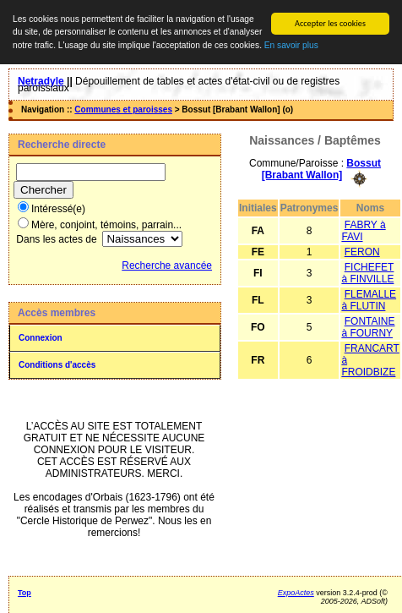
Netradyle (41, 81)
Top (24, 592)
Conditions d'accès (57, 364)
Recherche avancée (167, 265)
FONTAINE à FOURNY (367, 326)
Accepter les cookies (330, 23)
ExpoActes (296, 592)
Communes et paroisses (123, 109)
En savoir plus (291, 45)
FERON (362, 251)
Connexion (40, 337)
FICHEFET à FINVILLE (367, 272)
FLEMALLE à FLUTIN (368, 299)
